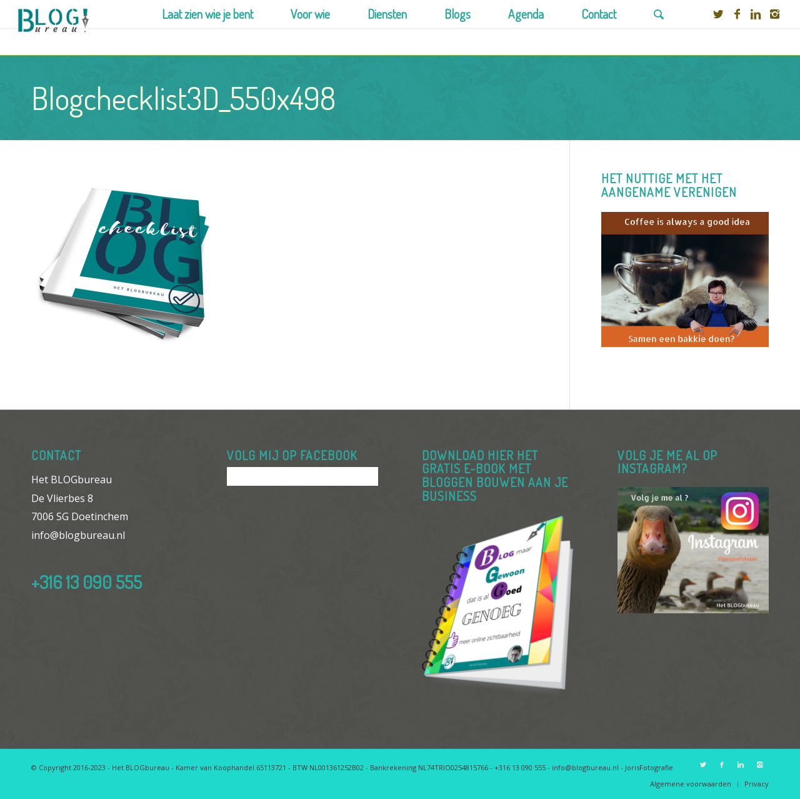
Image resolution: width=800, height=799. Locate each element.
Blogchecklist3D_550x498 (183, 98)
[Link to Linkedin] (755, 13)
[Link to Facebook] (737, 13)
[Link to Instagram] (774, 13)
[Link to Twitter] (718, 13)
